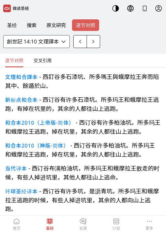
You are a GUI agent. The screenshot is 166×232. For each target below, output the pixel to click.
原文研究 (56, 25)
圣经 (12, 25)
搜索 (31, 25)
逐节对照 (85, 25)
